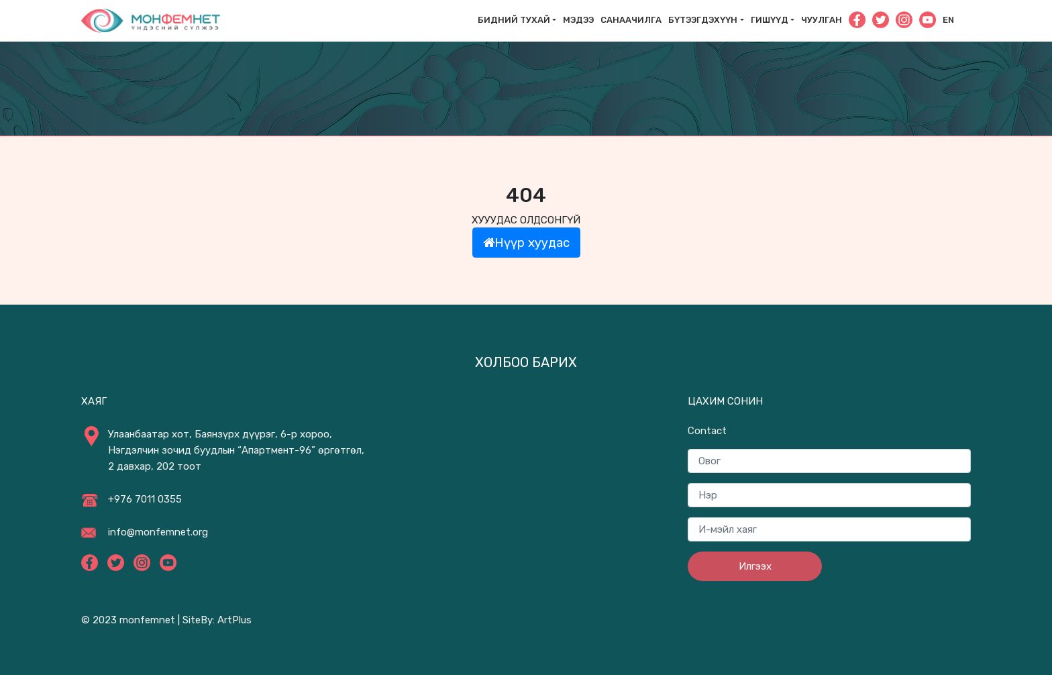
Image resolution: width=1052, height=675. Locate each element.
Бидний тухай (514, 20)
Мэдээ (578, 20)
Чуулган (821, 20)
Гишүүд (769, 20)
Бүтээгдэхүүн (702, 20)
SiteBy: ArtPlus (217, 620)
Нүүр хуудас (526, 242)
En (948, 20)
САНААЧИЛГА (631, 20)
